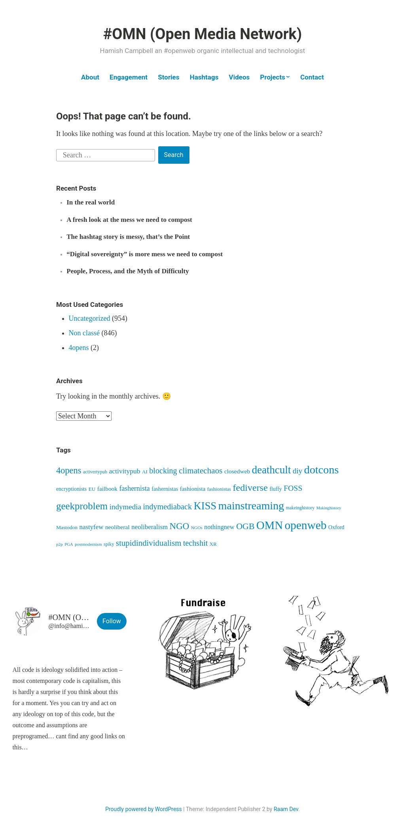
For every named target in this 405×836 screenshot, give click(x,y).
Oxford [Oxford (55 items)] (336, 527)
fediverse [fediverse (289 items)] (250, 487)
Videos (239, 77)
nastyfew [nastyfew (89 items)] (91, 527)
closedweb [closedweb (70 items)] (237, 471)
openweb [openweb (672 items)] (306, 525)
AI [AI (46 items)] (145, 472)
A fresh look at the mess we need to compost (129, 219)
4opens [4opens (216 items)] (68, 470)
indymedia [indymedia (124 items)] (125, 507)
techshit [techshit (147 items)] (195, 543)
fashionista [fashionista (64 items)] (193, 489)
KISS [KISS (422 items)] (205, 506)
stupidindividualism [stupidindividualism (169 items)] (148, 543)
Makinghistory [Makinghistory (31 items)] (328, 508)
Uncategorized (89, 318)
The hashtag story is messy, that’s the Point (128, 236)
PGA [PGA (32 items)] (68, 544)
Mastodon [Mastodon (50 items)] (67, 527)
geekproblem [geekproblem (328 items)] (82, 506)
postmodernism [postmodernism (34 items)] (88, 544)
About (90, 77)
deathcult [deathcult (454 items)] (271, 470)
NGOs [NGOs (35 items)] (196, 527)
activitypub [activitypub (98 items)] (124, 471)
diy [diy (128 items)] (297, 471)
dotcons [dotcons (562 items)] (321, 469)
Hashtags (204, 77)
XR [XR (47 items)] (213, 544)
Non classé (84, 333)
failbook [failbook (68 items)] (107, 488)
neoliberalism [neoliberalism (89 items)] (149, 527)
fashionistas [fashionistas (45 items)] (219, 489)
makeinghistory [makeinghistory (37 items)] (300, 508)
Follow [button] (111, 621)
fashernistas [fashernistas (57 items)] (164, 489)
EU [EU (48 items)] (92, 489)
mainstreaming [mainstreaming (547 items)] (251, 505)
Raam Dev (286, 809)
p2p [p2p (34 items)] (59, 544)
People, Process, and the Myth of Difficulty (127, 271)
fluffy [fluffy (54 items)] (275, 489)
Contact (312, 77)
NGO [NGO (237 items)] (179, 526)
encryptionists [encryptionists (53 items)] (71, 489)
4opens (79, 348)
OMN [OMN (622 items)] (269, 525)
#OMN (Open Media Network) (202, 34)
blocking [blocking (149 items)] (163, 470)
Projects (272, 77)
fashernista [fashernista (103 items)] (134, 488)
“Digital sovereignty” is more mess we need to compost (144, 254)
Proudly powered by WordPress (143, 809)
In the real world (90, 202)
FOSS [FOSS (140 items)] (293, 488)
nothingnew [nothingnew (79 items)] (219, 527)
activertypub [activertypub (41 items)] (95, 472)
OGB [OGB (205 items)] (245, 526)
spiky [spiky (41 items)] (109, 544)
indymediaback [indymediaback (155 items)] (167, 506)
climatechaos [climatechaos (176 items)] (200, 470)
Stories (168, 77)
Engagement (129, 77)
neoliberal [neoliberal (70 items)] (117, 527)
